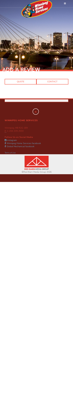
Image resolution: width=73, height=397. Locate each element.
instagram (11, 140)
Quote (20, 81)
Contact (52, 81)
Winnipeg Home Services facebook (23, 143)
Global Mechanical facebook (19, 146)
